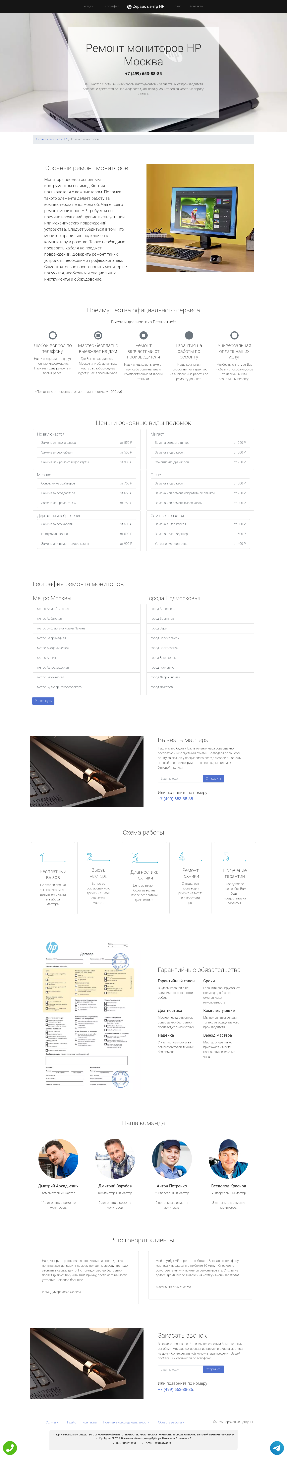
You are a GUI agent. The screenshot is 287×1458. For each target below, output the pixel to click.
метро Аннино (47, 658)
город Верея (159, 628)
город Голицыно (162, 667)
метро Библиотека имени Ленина (61, 628)
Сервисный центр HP (51, 139)
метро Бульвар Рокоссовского (59, 687)
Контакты (196, 6)
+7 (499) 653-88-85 (143, 73)
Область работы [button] (170, 1422)
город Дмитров (162, 687)
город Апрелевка (163, 609)
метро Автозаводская (53, 667)
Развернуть (43, 701)
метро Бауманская (50, 677)
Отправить (213, 778)
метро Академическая (53, 648)
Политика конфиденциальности (126, 1422)
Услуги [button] (88, 6)
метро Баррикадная (51, 638)
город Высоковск (163, 658)
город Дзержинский (165, 677)
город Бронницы (163, 618)
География (111, 6)
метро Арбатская (49, 618)
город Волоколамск (165, 638)
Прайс (177, 6)
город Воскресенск (164, 648)
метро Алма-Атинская (53, 609)
